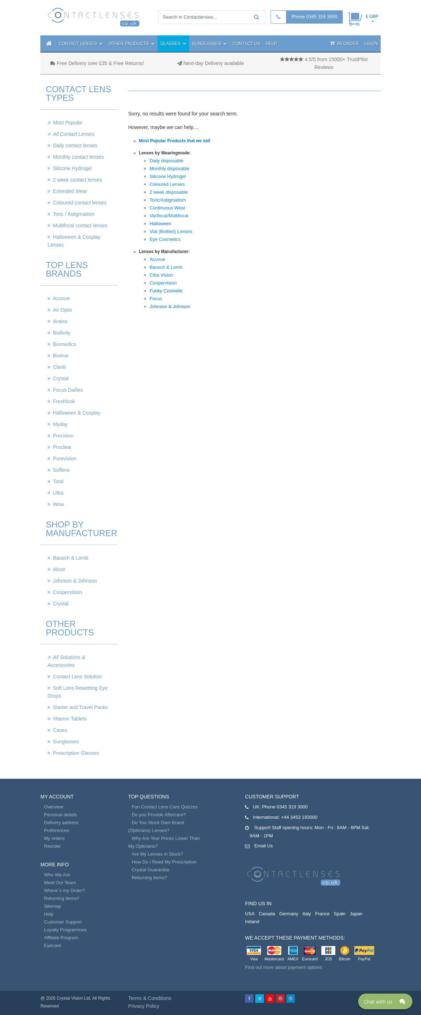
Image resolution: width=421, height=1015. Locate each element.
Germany (288, 913)
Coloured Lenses (167, 184)
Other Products (132, 43)
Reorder (344, 43)
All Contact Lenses (74, 134)
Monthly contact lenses (78, 157)
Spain (340, 913)
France (322, 913)
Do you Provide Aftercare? (159, 814)
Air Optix (62, 310)
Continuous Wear (167, 208)
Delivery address (61, 822)
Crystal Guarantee (151, 869)
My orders (54, 838)
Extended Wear (70, 191)
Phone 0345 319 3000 (314, 16)
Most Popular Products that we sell (174, 140)
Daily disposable (167, 160)
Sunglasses (209, 43)
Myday (60, 424)
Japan (356, 913)
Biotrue (61, 355)
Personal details (60, 814)
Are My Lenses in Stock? (157, 854)
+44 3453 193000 (299, 817)
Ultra (58, 493)
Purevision (64, 458)
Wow (58, 504)
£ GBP (372, 16)
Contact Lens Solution (77, 676)
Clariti (59, 367)
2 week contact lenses (77, 180)
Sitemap (52, 906)
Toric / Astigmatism (74, 214)
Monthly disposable (169, 168)
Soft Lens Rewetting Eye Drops (77, 692)
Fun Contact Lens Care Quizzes (165, 806)
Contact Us (246, 43)
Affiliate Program (61, 937)
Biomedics (64, 344)
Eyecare (52, 945)
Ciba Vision (161, 275)
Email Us (263, 845)
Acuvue (61, 298)
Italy (306, 913)
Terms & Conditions (149, 998)
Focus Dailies (68, 390)
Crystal (61, 378)
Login (370, 43)
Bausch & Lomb (70, 558)
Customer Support (63, 922)
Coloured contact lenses (79, 203)
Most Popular (67, 122)
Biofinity (61, 333)
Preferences (56, 830)
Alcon (59, 569)
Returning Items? (61, 898)
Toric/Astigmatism (168, 200)
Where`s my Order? (64, 890)
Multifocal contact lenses (80, 225)
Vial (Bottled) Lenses (171, 231)
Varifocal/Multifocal (169, 215)
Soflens (61, 470)
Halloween (160, 223)
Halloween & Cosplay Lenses (73, 241)
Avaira (60, 321)
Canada (267, 913)
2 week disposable (169, 192)
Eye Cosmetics (165, 239)
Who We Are (57, 874)
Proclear (62, 447)
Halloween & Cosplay (76, 413)
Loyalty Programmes (65, 929)
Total (58, 481)
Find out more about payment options (283, 967)
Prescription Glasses (76, 753)
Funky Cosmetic (166, 290)
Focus (156, 298)
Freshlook (64, 401)
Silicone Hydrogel (72, 168)
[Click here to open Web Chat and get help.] (385, 1001)
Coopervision (67, 592)
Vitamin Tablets (69, 719)
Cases (60, 730)
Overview (53, 806)
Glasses (173, 43)
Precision (63, 436)
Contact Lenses (81, 43)
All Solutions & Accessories (66, 661)
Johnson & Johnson (75, 581)
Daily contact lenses (75, 145)
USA (250, 913)
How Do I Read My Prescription (164, 862)
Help (271, 43)
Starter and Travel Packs (80, 707)
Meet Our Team (60, 882)
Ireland (252, 921)
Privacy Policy (143, 1006)
